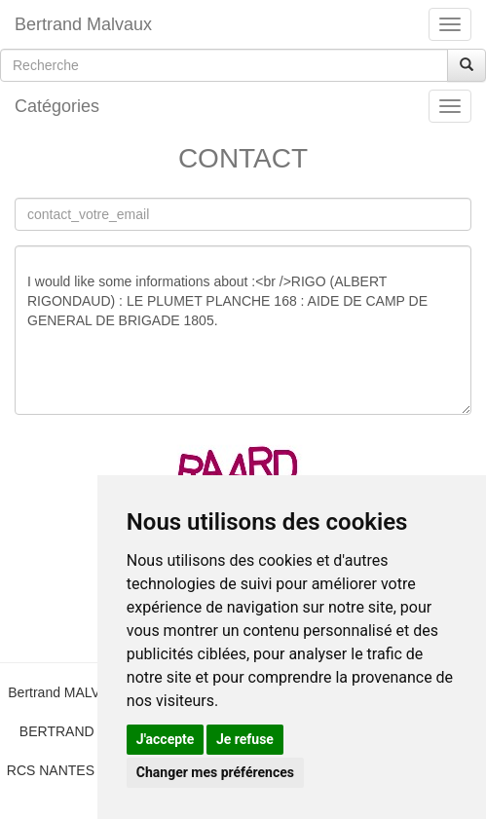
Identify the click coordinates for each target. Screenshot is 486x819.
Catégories (57, 106)
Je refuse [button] (245, 739)
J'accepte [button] (165, 739)
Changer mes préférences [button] (215, 772)
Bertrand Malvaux (83, 24)
